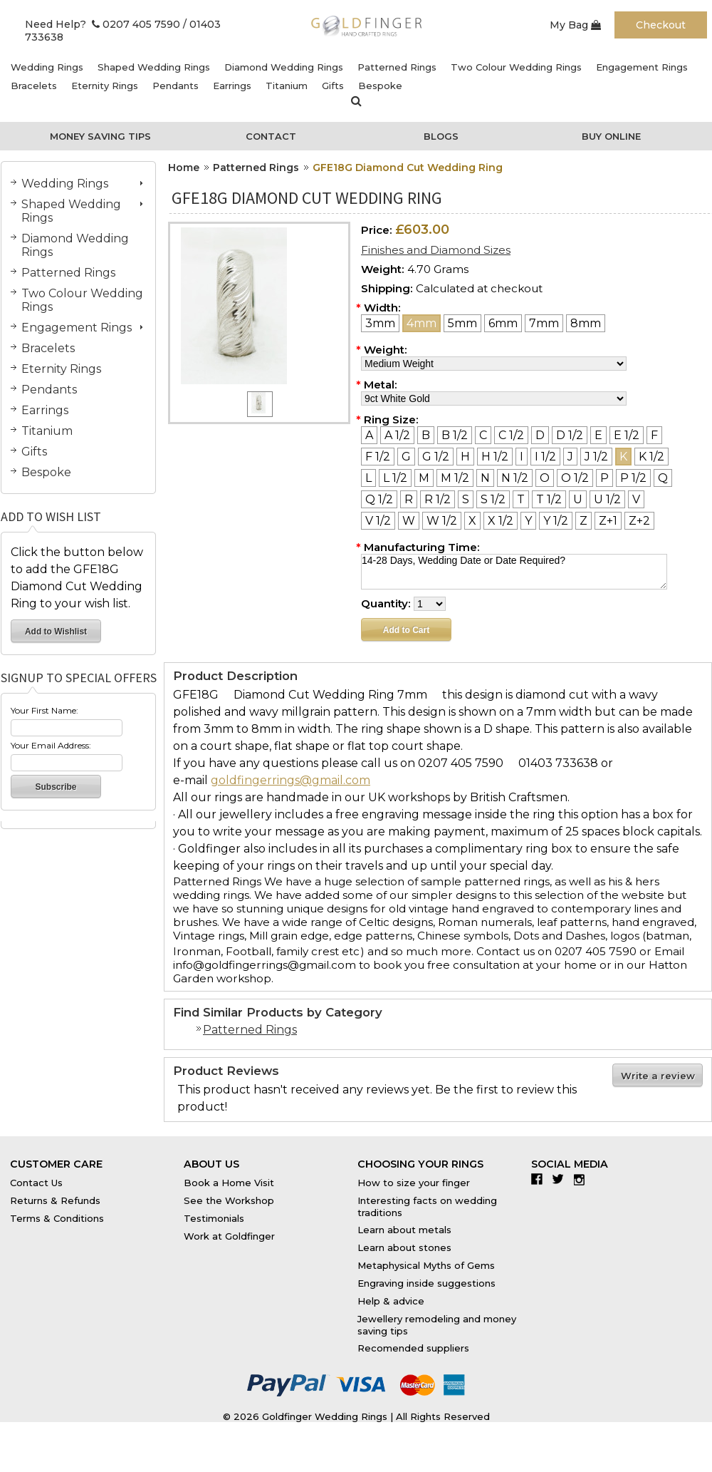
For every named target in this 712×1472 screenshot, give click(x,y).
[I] (521, 456)
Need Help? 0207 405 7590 (102, 24)
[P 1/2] (633, 478)
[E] (598, 435)
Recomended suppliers (413, 1348)
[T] (521, 499)
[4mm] (421, 323)
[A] (369, 435)
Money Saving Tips (100, 136)
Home (183, 167)
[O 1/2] (575, 478)
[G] (406, 456)
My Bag (575, 25)
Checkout (661, 25)
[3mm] (380, 323)
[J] (570, 456)
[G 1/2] (436, 456)
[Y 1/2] (555, 521)
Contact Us (36, 1182)
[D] (540, 435)
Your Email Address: (51, 745)
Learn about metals (404, 1229)
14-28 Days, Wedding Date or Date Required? (514, 572)
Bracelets (34, 85)
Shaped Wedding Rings (154, 67)
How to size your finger (413, 1182)
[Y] (528, 521)
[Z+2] (639, 521)
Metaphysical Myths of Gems (426, 1265)
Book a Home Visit (229, 1182)
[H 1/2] (495, 456)
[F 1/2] (377, 456)
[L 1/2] (395, 478)
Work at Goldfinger (229, 1236)
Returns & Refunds (55, 1200)
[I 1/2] (545, 456)
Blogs (441, 136)
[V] (636, 499)
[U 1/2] (607, 499)
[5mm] (462, 323)
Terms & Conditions (57, 1218)
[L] (368, 478)
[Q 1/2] (379, 499)
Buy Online (611, 136)
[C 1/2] (511, 435)
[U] (578, 499)
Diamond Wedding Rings (283, 67)
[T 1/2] (549, 499)
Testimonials (214, 1218)
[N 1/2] (515, 478)
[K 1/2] (651, 456)
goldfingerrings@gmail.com (290, 780)
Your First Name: (44, 710)
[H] (465, 456)
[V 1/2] (378, 521)
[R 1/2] (437, 499)
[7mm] (544, 323)
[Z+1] (608, 521)
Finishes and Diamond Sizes (436, 250)
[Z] (583, 521)
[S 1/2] (493, 499)
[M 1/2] (454, 478)
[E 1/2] (626, 435)
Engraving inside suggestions (426, 1283)
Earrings (232, 85)
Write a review (658, 1075)
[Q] (663, 478)
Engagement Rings (642, 67)
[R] (408, 499)
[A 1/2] (397, 435)
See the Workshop (229, 1200)
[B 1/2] (454, 435)
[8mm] (585, 323)
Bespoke (380, 85)
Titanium (287, 85)
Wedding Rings (47, 67)
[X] (472, 521)
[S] (465, 499)
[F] (654, 435)
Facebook (540, 1179)
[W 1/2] (441, 521)
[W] (408, 521)
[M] (424, 478)
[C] (483, 435)
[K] (623, 456)
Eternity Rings (104, 85)
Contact (271, 136)
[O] (544, 478)
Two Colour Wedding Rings (516, 67)
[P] (604, 478)
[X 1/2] (500, 521)
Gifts (333, 85)
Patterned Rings (396, 67)
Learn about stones (404, 1247)
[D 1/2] (569, 435)
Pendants (175, 85)
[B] (425, 435)
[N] (485, 478)
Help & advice (390, 1301)
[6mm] (503, 323)
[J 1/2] (596, 456)
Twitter (561, 1179)
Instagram (583, 1179)
